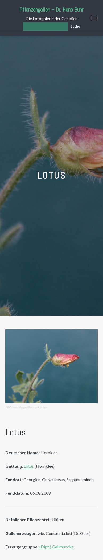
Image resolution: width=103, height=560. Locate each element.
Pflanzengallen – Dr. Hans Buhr (51, 9)
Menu (94, 18)
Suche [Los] (75, 26)
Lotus (29, 466)
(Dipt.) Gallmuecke (56, 546)
